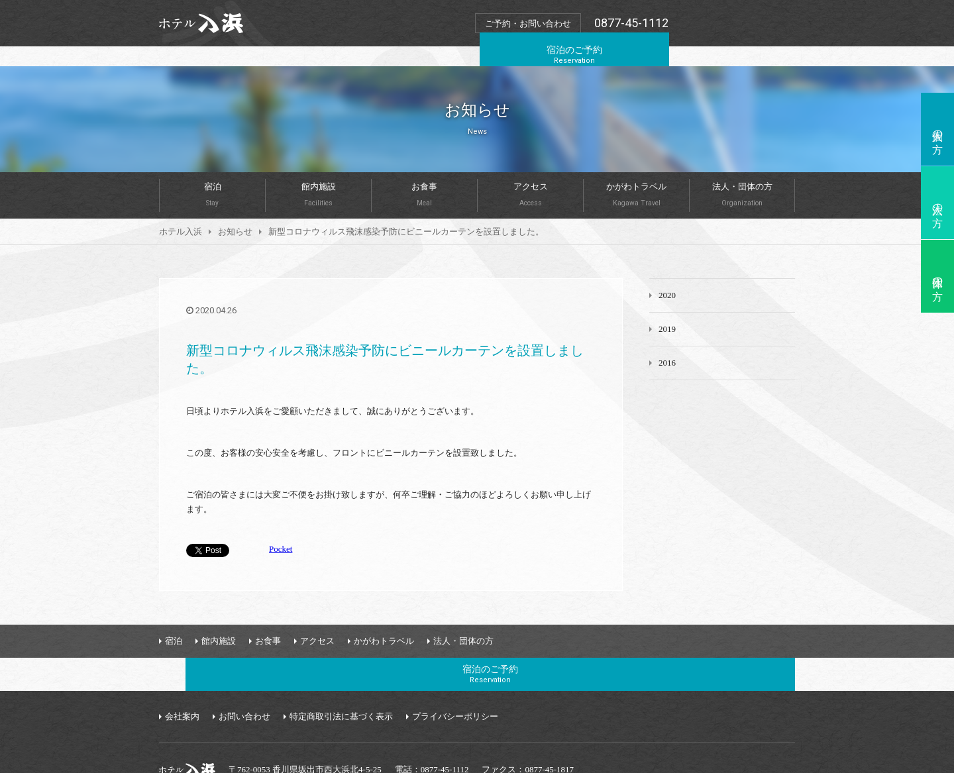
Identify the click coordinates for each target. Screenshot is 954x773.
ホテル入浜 (180, 212)
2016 (667, 343)
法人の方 (937, 203)
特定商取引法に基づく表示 (341, 663)
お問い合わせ (244, 663)
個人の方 (937, 129)
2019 (667, 309)
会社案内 (182, 663)
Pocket (280, 529)
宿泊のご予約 (735, 22)
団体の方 (937, 276)
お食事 (424, 174)
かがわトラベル (636, 174)
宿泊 (212, 174)
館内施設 (318, 174)
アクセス (530, 174)
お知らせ (235, 212)
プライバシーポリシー (455, 663)
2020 (667, 275)
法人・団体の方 (742, 174)
